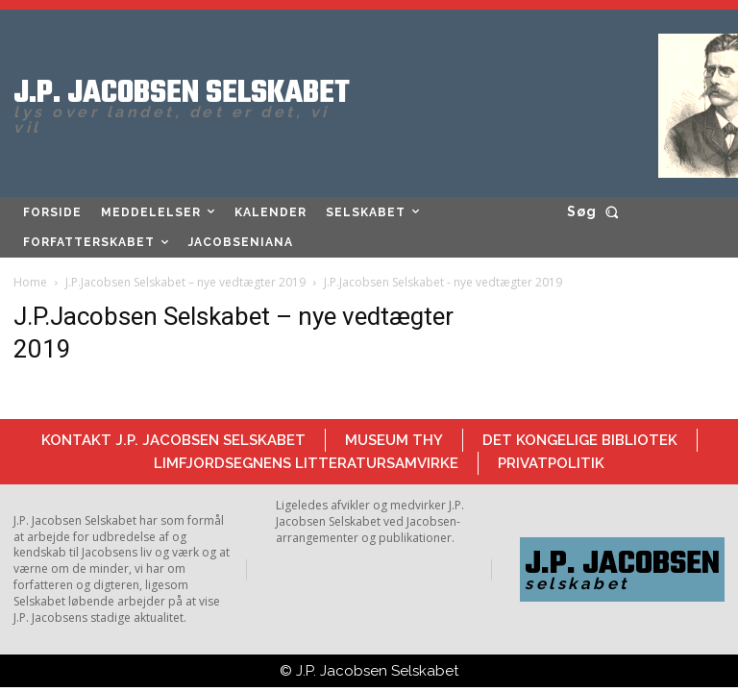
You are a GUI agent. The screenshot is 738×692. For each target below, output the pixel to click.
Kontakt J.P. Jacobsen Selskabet (173, 440)
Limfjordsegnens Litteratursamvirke (306, 463)
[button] (596, 211)
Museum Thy (394, 440)
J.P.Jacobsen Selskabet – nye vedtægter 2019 (185, 282)
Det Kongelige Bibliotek (579, 440)
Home (30, 282)
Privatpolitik (551, 463)
